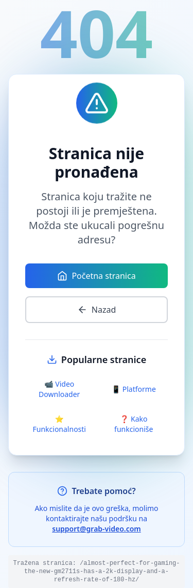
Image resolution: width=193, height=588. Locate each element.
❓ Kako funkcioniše (133, 424)
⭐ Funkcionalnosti (59, 424)
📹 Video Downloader (59, 389)
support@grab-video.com (96, 529)
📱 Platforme (134, 389)
